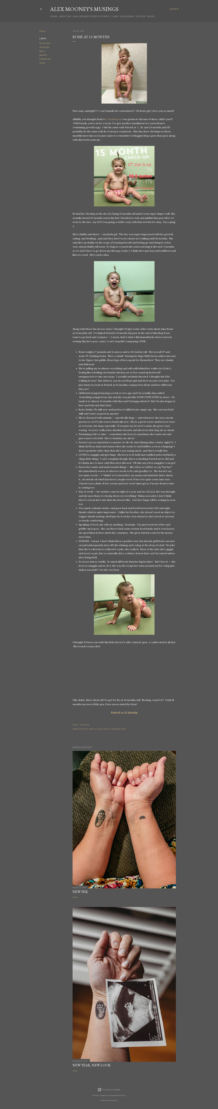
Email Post (84, 725)
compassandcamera (117, 1095)
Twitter (140, 16)
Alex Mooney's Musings (84, 9)
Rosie (42, 63)
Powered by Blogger (109, 1089)
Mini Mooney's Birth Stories (91, 16)
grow (42, 51)
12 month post (113, 119)
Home (53, 16)
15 (138, 127)
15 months (44, 43)
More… (151, 16)
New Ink (80, 891)
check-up (44, 47)
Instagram (127, 16)
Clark (114, 16)
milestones (45, 59)
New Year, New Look (92, 1065)
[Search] (174, 9)
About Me (65, 16)
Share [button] (42, 31)
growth (43, 55)
